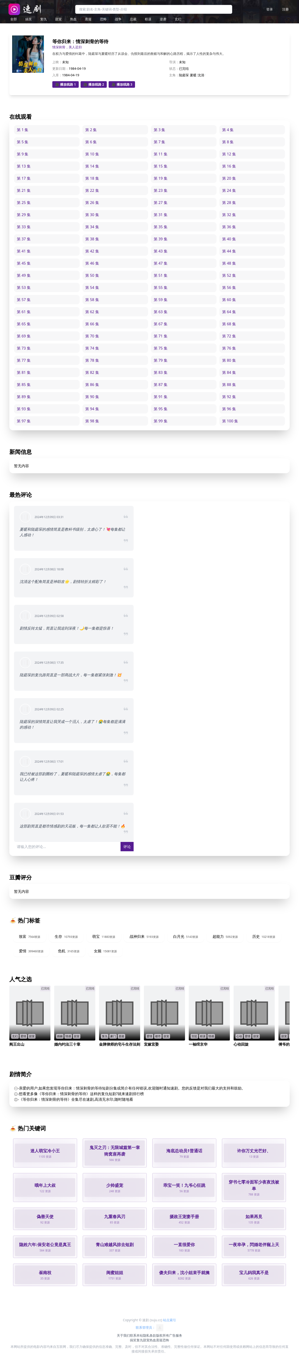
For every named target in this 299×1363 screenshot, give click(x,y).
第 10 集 (92, 154)
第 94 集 (92, 408)
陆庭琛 (184, 75)
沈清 (201, 75)
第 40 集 (229, 239)
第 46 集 (92, 263)
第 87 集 (160, 384)
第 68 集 (229, 323)
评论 (127, 846)
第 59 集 (160, 299)
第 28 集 (229, 202)
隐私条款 (149, 1335)
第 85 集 (24, 384)
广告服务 (175, 1335)
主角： (174, 75)
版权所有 (162, 1335)
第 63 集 (160, 311)
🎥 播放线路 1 (65, 84)
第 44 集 (229, 251)
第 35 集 (160, 226)
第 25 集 (24, 202)
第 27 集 (160, 202)
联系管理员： (149, 1327)
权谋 (148, 19)
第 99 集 (160, 421)
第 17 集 (24, 178)
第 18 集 (92, 178)
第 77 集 (24, 360)
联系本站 (136, 1335)
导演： (174, 62)
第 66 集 (92, 323)
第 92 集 (229, 396)
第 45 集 (24, 263)
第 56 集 (229, 287)
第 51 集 (160, 275)
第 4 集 (228, 129)
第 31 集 (160, 214)
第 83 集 (160, 372)
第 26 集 (92, 202)
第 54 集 (92, 287)
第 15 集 (160, 166)
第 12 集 (229, 154)
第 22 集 (92, 190)
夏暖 (193, 75)
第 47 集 (160, 263)
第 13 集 (24, 166)
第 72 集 (229, 336)
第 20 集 (229, 178)
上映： (57, 62)
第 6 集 (91, 141)
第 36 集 (229, 226)
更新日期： (60, 68)
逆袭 (163, 19)
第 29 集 (24, 214)
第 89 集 (24, 396)
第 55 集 (160, 287)
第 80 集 (229, 360)
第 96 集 (229, 408)
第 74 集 (92, 348)
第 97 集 (24, 421)
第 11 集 (160, 154)
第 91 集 (160, 396)
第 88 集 (229, 384)
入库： (57, 75)
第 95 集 (160, 408)
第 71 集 (160, 336)
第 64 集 (229, 311)
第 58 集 (92, 299)
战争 (118, 19)
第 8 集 (228, 141)
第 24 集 (229, 190)
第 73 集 (24, 348)
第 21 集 (24, 190)
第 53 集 (24, 287)
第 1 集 (22, 129)
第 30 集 (92, 214)
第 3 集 (159, 129)
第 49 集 (24, 275)
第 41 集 (24, 251)
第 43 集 (160, 251)
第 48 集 (229, 263)
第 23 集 (160, 190)
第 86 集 (92, 384)
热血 (73, 19)
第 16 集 (229, 166)
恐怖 (103, 19)
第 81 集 (24, 372)
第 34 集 (92, 226)
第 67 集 (160, 323)
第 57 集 (24, 299)
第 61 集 (24, 311)
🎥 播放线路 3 (121, 84)
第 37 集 (24, 239)
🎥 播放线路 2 (93, 84)
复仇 (43, 19)
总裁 (133, 19)
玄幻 (178, 19)
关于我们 (123, 1335)
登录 (269, 9)
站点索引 (169, 1320)
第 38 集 (92, 239)
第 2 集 (91, 129)
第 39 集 (160, 239)
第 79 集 (160, 360)
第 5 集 (22, 141)
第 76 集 (229, 348)
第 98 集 (92, 421)
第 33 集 (24, 226)
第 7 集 (159, 141)
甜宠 (58, 19)
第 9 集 (22, 154)
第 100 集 (230, 421)
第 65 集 (24, 323)
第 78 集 (92, 360)
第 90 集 (92, 396)
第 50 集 (92, 275)
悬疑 (88, 19)
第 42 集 (92, 251)
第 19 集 (160, 178)
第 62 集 (92, 311)
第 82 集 (92, 372)
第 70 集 (92, 336)
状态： (174, 68)
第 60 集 (229, 299)
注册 (285, 9)
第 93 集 (24, 408)
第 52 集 (229, 275)
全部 (13, 19)
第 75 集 (160, 348)
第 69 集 (24, 336)
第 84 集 (229, 372)
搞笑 (28, 19)
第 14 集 (92, 166)
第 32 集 (229, 214)
